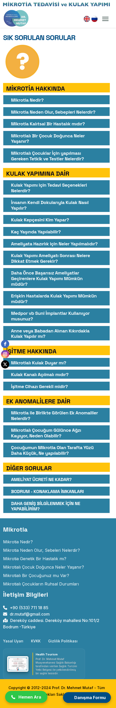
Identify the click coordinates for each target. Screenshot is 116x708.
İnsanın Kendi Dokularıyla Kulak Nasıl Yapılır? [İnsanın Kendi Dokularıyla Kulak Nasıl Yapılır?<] (50, 205)
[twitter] (5, 364)
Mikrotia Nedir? (27, 100)
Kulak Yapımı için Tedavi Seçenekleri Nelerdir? (49, 188)
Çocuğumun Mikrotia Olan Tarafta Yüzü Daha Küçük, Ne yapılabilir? (52, 450)
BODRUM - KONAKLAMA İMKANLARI (47, 491)
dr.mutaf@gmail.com (26, 614)
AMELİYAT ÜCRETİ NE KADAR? (41, 479)
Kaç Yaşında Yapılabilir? (36, 232)
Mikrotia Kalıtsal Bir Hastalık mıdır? (48, 124)
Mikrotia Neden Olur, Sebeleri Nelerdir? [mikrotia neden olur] (41, 550)
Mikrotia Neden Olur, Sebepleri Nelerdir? (53, 112)
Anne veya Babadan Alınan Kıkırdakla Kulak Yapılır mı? (50, 333)
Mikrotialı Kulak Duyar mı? (38, 363)
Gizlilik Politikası (63, 641)
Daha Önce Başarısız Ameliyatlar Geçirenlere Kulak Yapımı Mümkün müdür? (46, 278)
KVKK (35, 641)
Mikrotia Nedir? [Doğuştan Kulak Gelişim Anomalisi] (18, 541)
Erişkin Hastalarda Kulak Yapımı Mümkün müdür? (54, 298)
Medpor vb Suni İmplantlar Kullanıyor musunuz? (50, 316)
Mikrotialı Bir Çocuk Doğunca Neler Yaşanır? (48, 138)
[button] (26, 697)
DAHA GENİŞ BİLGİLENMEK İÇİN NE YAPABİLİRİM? (45, 506)
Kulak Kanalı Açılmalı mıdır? (40, 374)
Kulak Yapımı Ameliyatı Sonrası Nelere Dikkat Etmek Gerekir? (50, 258)
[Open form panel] (87, 697)
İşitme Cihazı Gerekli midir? (39, 386)
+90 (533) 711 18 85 (25, 607)
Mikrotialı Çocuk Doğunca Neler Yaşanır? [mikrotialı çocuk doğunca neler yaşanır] (43, 567)
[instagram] (5, 354)
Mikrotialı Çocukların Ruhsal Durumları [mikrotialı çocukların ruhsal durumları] (41, 583)
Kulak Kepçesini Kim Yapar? (40, 220)
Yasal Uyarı (13, 641)
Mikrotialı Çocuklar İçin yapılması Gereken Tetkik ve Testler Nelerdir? (47, 156)
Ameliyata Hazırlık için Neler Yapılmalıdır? (54, 244)
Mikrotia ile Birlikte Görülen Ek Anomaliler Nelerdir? (54, 415)
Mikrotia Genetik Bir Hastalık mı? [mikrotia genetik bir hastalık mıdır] (34, 558)
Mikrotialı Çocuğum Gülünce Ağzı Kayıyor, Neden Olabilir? (46, 433)
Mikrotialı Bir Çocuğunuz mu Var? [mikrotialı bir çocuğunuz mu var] (36, 575)
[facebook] (5, 344)
